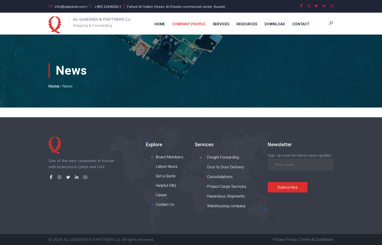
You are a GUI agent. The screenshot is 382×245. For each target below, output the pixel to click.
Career (161, 195)
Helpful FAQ (166, 185)
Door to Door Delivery (224, 167)
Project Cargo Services (225, 186)
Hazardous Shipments (224, 196)
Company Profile (188, 24)
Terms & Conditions (317, 239)
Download (275, 24)
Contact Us (165, 204)
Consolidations (218, 176)
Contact (300, 24)
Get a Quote (166, 176)
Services (221, 24)
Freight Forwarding (221, 157)
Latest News (167, 166)
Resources (247, 24)
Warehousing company (225, 206)
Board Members (169, 157)
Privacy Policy (285, 239)
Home (159, 24)
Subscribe (287, 187)
